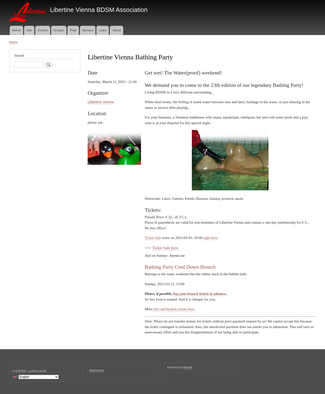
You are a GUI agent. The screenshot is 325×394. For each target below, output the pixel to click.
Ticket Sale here (165, 248)
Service (88, 30)
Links (102, 30)
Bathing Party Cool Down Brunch (180, 267)
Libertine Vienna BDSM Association (98, 9)
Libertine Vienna (101, 102)
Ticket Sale (153, 238)
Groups (59, 30)
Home (16, 30)
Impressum (96, 370)
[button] (114, 167)
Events (43, 30)
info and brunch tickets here (173, 309)
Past (73, 30)
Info (29, 30)
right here (210, 238)
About (116, 30)
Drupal (187, 367)
